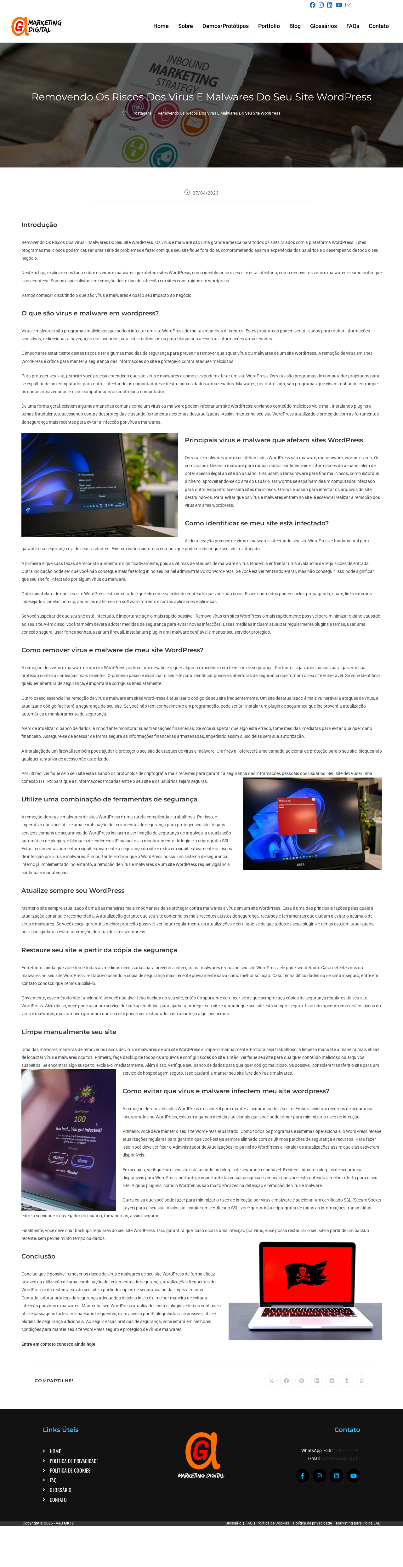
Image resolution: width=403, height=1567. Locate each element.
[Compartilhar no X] (271, 1380)
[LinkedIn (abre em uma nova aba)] (331, 5)
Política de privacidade (312, 1523)
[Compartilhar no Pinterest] (301, 1380)
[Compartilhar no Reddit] (332, 1380)
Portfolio (269, 26)
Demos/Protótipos (225, 26)
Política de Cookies (273, 1523)
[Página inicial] (124, 113)
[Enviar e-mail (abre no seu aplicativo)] (348, 5)
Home (161, 26)
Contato (379, 26)
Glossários (323, 26)
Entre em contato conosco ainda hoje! (59, 1344)
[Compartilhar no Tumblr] (347, 1380)
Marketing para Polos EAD (358, 1523)
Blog (295, 26)
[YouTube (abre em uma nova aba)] (340, 5)
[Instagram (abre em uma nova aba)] (322, 5)
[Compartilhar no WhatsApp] (362, 1380)
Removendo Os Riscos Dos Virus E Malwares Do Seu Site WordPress (219, 113)
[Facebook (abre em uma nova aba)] (313, 5)
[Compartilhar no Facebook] (286, 1380)
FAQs (352, 26)
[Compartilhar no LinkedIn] (316, 1380)
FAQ (249, 1523)
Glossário (233, 1523)
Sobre (185, 26)
